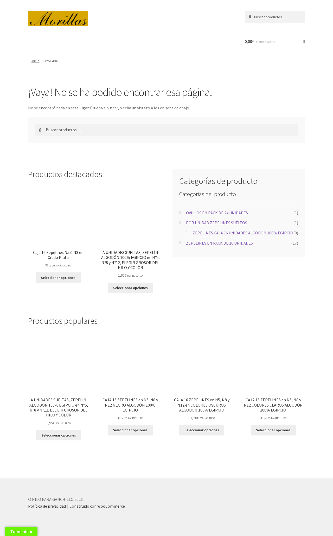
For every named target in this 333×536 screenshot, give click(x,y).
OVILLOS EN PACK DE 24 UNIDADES (217, 212)
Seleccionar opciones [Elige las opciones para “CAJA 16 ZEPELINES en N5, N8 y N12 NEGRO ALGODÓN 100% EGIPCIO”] (130, 430)
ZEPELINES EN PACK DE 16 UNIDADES (219, 243)
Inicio (35, 61)
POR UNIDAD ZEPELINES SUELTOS (216, 222)
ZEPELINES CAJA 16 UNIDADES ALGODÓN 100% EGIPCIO (243, 232)
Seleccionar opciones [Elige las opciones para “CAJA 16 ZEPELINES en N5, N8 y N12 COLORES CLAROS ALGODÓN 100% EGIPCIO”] (273, 430)
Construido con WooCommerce (97, 506)
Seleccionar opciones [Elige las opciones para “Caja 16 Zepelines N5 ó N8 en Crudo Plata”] (58, 277)
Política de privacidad (47, 506)
